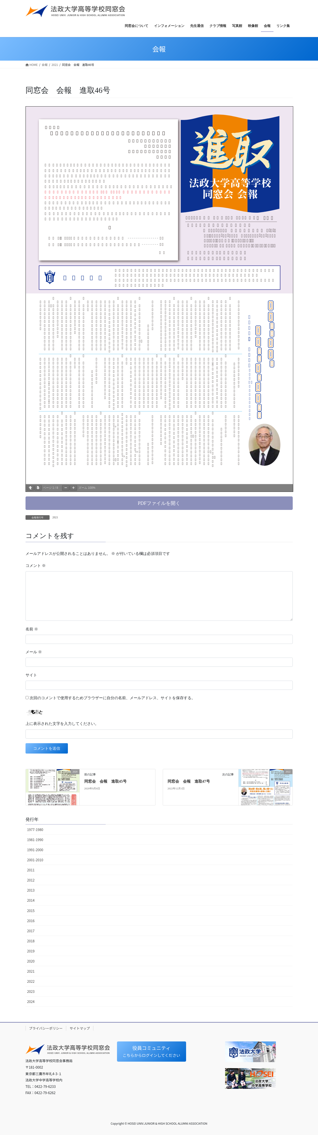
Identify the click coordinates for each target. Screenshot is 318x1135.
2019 (31, 951)
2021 (55, 517)
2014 (31, 900)
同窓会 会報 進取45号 (105, 781)
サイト (31, 675)
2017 (31, 930)
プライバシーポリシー (46, 1028)
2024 (31, 1001)
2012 (31, 880)
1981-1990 (35, 839)
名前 (32, 629)
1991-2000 (35, 849)
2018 (31, 940)
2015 (31, 910)
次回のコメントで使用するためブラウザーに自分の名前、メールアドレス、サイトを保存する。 (112, 698)
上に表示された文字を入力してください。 (62, 724)
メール (34, 652)
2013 (31, 890)
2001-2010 (35, 859)
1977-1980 (35, 829)
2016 (31, 920)
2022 (31, 981)
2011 (31, 870)
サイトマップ (80, 1028)
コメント (36, 566)
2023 (31, 991)
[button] (159, 503)
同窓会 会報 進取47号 (189, 781)
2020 (31, 961)
